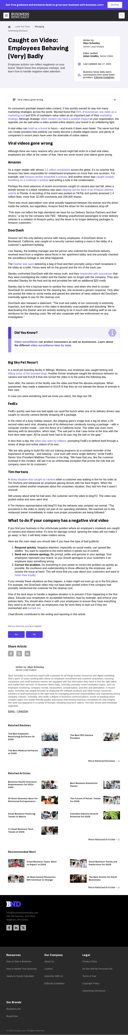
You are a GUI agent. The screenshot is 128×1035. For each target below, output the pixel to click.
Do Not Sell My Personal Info (97, 969)
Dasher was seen (23, 264)
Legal (86, 955)
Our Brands (13, 1002)
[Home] (22, 15)
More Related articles (104, 840)
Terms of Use (89, 976)
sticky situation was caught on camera (32, 479)
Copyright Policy (90, 983)
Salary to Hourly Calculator (20, 976)
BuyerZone (12, 1016)
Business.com (13, 1009)
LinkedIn (22, 711)
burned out (34, 608)
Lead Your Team (23, 27)
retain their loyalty (25, 575)
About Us (49, 961)
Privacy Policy (89, 961)
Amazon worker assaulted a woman (46, 176)
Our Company (53, 955)
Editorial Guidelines (104, 77)
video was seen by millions (50, 441)
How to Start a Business (18, 961)
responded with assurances (96, 273)
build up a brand (37, 128)
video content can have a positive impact (65, 119)
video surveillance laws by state (50, 345)
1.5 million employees (57, 170)
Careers (48, 969)
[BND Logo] (20, 905)
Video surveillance (26, 342)
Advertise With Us (53, 976)
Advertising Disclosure (94, 991)
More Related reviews (104, 761)
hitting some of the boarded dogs (27, 373)
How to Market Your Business (21, 969)
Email (11, 711)
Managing (39, 27)
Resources (13, 955)
